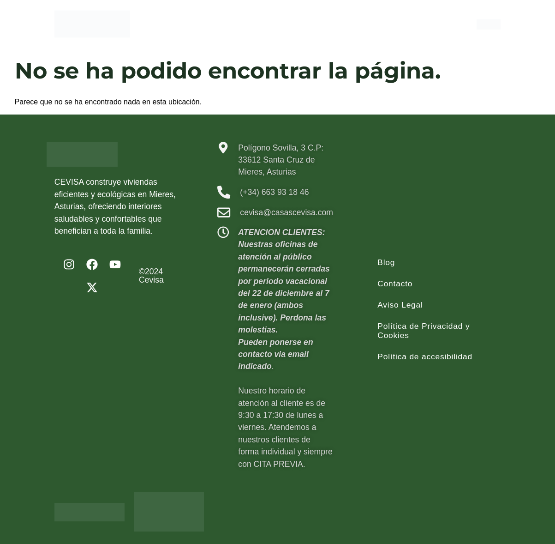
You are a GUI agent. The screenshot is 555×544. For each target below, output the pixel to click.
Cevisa (151, 279)
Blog (386, 262)
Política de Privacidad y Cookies (424, 330)
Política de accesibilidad (425, 356)
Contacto (395, 283)
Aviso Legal (400, 304)
